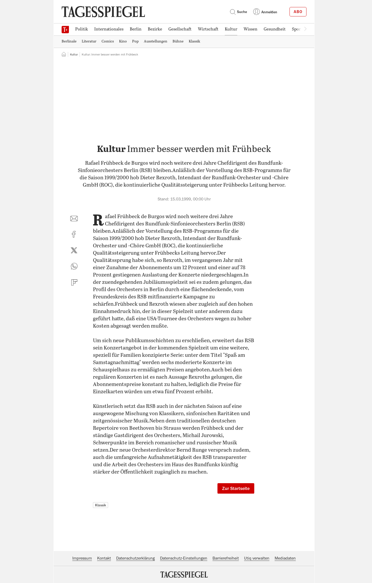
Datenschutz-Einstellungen (183, 558)
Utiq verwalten (256, 558)
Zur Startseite (236, 488)
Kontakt (104, 558)
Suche (238, 11)
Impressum (82, 558)
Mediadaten (285, 558)
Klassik (100, 505)
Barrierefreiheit (225, 558)
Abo (298, 12)
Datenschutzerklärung (135, 558)
